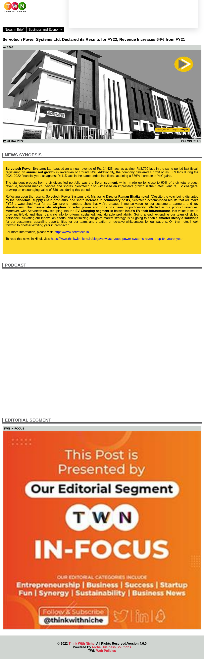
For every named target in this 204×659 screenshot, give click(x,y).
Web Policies (106, 650)
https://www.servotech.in (71, 232)
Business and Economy (45, 29)
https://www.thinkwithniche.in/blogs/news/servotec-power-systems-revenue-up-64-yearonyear (117, 238)
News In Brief (14, 29)
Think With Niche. (82, 643)
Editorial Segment (28, 420)
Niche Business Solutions (111, 647)
